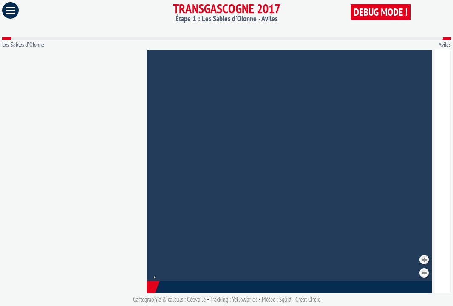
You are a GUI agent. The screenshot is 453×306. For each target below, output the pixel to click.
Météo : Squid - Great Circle (291, 299)
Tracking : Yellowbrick (233, 299)
